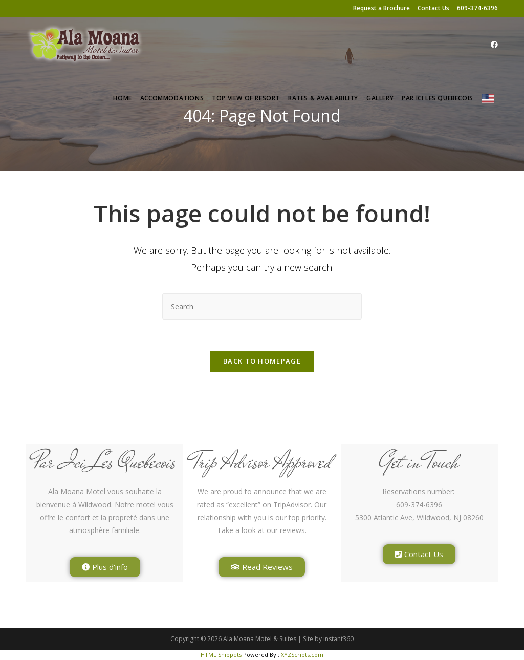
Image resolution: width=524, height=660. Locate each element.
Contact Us (433, 8)
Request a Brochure (381, 8)
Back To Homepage (262, 361)
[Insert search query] (262, 306)
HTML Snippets (221, 654)
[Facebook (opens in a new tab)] (494, 44)
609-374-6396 (477, 8)
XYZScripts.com (302, 654)
